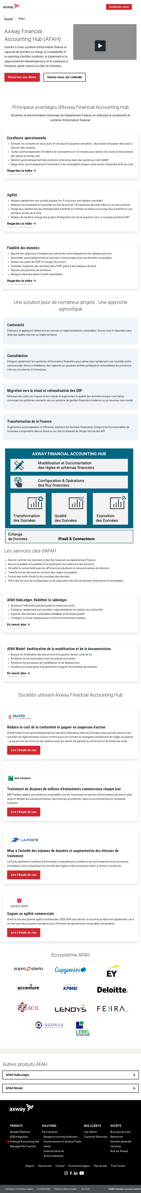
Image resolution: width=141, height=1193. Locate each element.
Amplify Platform (20, 1131)
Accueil (8, 18)
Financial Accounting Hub (24, 1141)
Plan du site (100, 1165)
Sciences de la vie (54, 1151)
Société (115, 1126)
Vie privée (85, 1189)
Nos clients (92, 1126)
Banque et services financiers (61, 1136)
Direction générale (120, 1141)
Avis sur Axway (119, 1151)
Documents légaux (79, 1165)
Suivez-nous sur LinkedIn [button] (64, 77)
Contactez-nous (119, 6)
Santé (47, 1146)
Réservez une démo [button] (22, 77)
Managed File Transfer (23, 1146)
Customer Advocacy (96, 1136)
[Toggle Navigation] (137, 7)
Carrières (115, 1146)
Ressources (45, 1165)
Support (30, 1165)
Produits (16, 1126)
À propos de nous (120, 1131)
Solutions (49, 1126)
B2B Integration (19, 1136)
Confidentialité (43, 1189)
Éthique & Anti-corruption (65, 1189)
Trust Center (118, 1165)
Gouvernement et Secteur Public (62, 1141)
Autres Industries (54, 1155)
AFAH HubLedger (18, 1075)
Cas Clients (90, 1131)
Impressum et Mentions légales (19, 1189)
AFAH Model (14, 1088)
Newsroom (116, 1136)
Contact (60, 1165)
